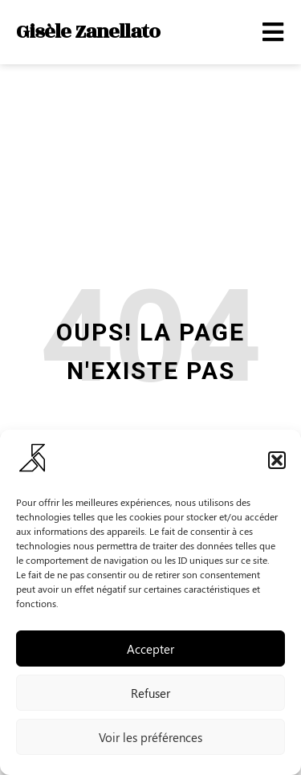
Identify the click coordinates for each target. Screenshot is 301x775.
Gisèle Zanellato (88, 32)
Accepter (150, 649)
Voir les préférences (150, 737)
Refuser (150, 693)
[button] (277, 460)
